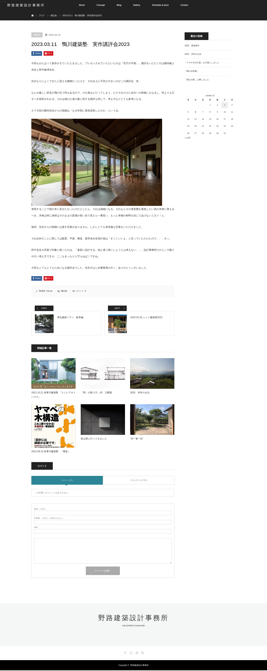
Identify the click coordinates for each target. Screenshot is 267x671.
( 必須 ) (39, 510)
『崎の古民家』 (192, 71)
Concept (101, 5)
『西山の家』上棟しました (197, 79)
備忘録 (37, 35)
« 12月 (188, 138)
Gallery (136, 5)
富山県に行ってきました (94, 439)
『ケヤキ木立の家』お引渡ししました (202, 62)
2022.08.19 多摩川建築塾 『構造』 (50, 452)
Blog (119, 5)
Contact (184, 5)
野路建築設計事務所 (133, 618)
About (82, 5)
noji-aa (49, 291)
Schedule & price (160, 5)
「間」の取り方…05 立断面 (96, 393)
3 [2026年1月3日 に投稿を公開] (224, 105)
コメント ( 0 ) (67, 481)
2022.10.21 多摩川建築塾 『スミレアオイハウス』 (53, 395)
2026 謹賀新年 (192, 45)
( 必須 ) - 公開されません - (49, 519)
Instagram (130, 652)
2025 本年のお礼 (140, 393)
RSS (142, 652)
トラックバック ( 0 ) (138, 481)
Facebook (124, 652)
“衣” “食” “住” (136, 439)
